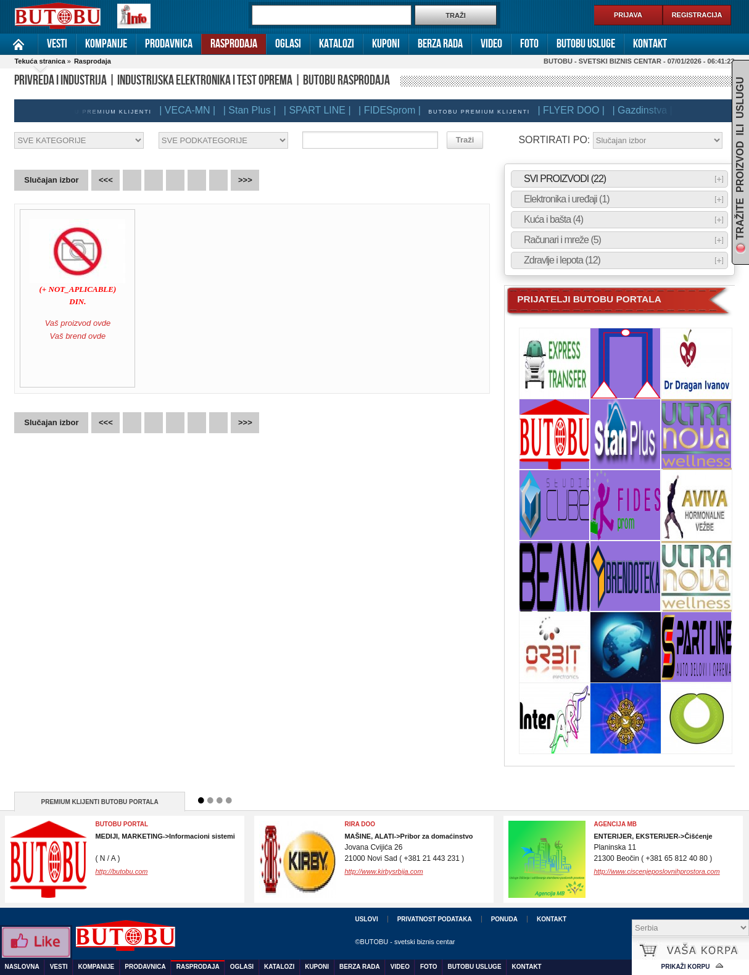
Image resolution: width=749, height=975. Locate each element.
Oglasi (288, 43)
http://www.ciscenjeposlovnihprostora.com (656, 871)
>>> (245, 180)
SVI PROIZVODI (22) (565, 179)
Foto (529, 43)
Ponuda (504, 919)
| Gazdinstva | (646, 110)
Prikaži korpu (685, 966)
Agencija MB (615, 824)
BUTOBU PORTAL (121, 824)
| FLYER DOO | (575, 110)
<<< (106, 180)
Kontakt (650, 43)
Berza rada (440, 43)
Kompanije (106, 43)
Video (491, 43)
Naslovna (19, 44)
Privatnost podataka (434, 919)
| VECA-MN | (191, 110)
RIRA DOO (359, 824)
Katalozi (336, 43)
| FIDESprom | (394, 110)
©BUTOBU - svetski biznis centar (405, 941)
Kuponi (386, 43)
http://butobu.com (121, 871)
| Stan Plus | (254, 110)
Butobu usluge (586, 43)
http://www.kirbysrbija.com (383, 871)
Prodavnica (168, 43)
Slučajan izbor (51, 180)
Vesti (57, 43)
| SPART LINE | (321, 110)
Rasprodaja (233, 43)
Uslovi (366, 919)
